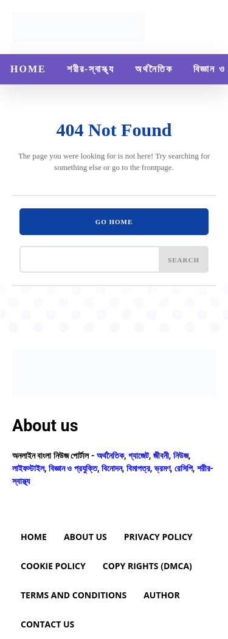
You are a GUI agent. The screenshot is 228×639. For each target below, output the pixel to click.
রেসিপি (183, 468)
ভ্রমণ (162, 468)
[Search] (184, 259)
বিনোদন (112, 468)
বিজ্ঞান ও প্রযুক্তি (73, 468)
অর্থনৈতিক (110, 455)
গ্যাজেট (138, 455)
